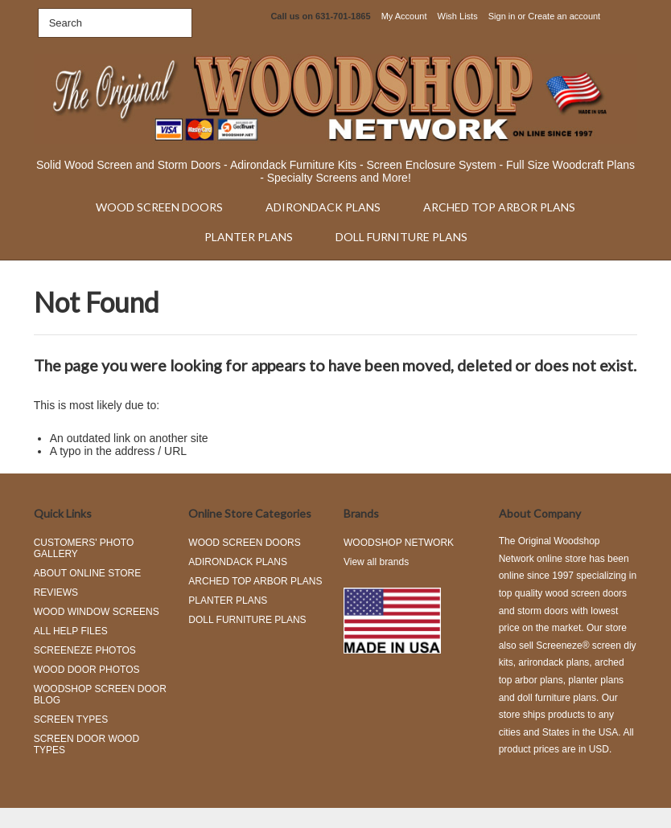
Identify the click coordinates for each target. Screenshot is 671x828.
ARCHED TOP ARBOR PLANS (499, 207)
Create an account (564, 16)
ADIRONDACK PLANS (323, 207)
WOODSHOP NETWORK (399, 542)
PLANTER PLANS (248, 237)
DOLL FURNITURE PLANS (401, 237)
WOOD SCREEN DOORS (159, 207)
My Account (404, 16)
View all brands (376, 562)
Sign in (502, 16)
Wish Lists (458, 16)
